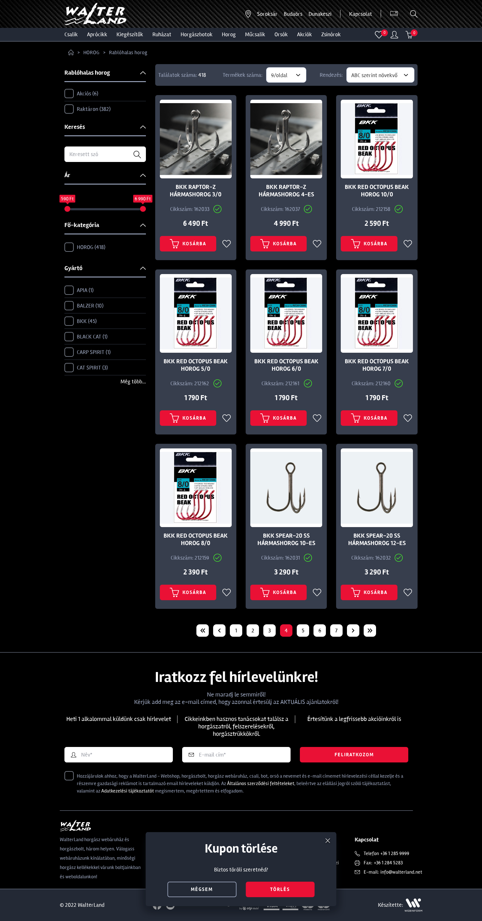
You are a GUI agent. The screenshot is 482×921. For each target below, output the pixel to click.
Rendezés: (331, 75)
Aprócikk (97, 34)
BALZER (83, 306)
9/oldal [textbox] (279, 75)
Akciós (81, 93)
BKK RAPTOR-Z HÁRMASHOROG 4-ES (286, 190)
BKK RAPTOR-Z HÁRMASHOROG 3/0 (195, 190)
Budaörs (293, 14)
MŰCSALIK (255, 34)
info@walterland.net (401, 872)
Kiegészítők (129, 34)
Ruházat (161, 34)
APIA (79, 290)
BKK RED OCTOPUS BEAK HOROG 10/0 (377, 190)
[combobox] (286, 75)
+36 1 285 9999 (394, 853)
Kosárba (188, 243)
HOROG (229, 34)
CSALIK (71, 34)
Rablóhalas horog (128, 52)
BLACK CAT (85, 337)
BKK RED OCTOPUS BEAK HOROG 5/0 (196, 365)
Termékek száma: (242, 75)
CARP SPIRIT (87, 352)
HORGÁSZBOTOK (197, 34)
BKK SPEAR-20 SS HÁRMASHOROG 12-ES (377, 539)
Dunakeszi (320, 14)
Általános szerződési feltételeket (260, 783)
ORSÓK (281, 34)
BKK (80, 321)
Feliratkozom (354, 755)
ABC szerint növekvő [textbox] (374, 75)
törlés (280, 889)
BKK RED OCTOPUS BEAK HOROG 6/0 (286, 365)
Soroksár (267, 14)
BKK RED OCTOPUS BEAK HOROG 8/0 (196, 539)
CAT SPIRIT (86, 368)
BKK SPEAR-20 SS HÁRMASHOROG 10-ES (286, 539)
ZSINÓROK (331, 34)
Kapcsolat (360, 14)
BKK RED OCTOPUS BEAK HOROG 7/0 (377, 365)
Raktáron (87, 109)
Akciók (304, 34)
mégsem (202, 889)
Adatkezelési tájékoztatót (127, 791)
